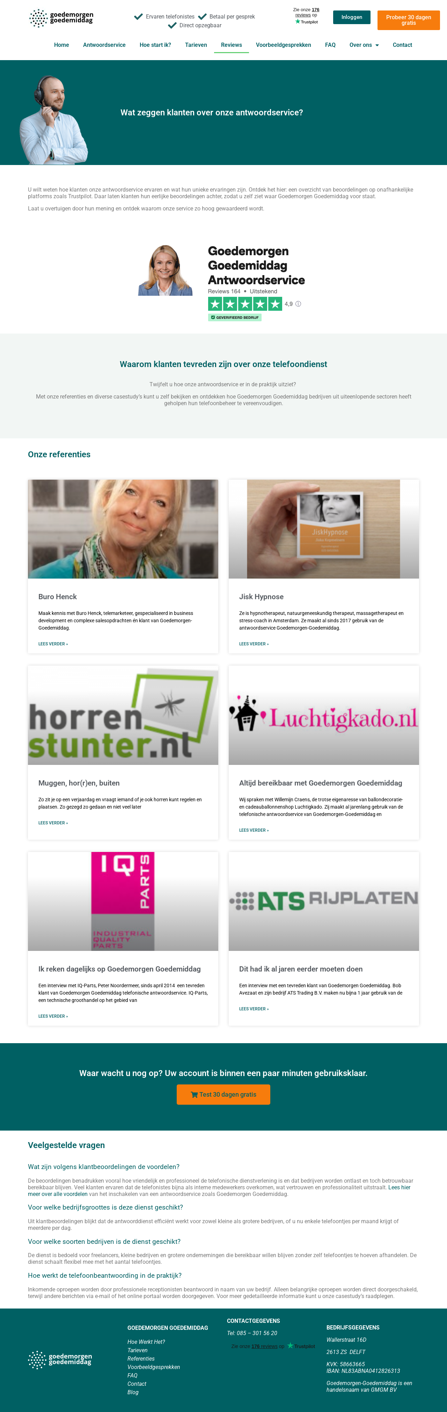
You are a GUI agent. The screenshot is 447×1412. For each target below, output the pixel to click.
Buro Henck (57, 597)
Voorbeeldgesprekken (283, 45)
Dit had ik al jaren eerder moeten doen (301, 969)
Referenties (141, 1358)
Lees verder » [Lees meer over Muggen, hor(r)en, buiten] (53, 822)
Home (61, 45)
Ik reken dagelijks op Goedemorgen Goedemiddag (119, 969)
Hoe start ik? (155, 45)
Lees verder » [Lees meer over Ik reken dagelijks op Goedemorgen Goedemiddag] (53, 1016)
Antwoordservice (104, 45)
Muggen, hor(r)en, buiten (79, 783)
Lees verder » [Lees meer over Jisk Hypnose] (254, 644)
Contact (402, 45)
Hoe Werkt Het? (146, 1342)
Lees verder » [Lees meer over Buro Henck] (53, 644)
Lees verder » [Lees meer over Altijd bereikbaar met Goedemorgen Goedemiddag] (254, 830)
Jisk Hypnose (261, 597)
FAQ (330, 45)
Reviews (231, 45)
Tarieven (196, 45)
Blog (133, 1392)
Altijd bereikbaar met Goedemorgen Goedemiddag (320, 783)
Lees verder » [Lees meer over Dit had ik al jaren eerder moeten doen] (254, 1008)
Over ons (364, 45)
